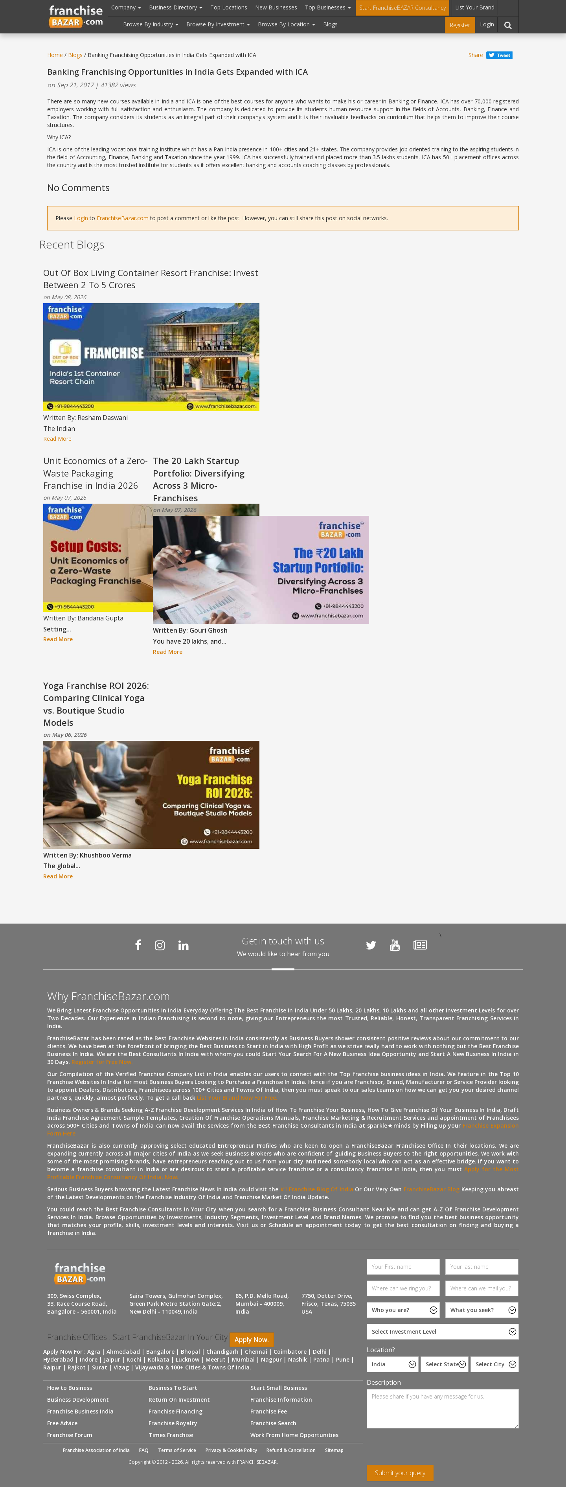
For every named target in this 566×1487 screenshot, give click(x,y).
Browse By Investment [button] (218, 24)
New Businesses (276, 7)
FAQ (144, 1450)
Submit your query (400, 1473)
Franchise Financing (175, 1411)
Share (476, 55)
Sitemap (334, 1450)
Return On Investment (179, 1399)
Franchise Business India (80, 1411)
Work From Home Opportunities (294, 1435)
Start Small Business (278, 1387)
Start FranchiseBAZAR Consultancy (402, 7)
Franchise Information (281, 1399)
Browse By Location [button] (286, 24)
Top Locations (228, 7)
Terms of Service (177, 1450)
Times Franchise (171, 1435)
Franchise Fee (268, 1411)
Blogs (330, 24)
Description (384, 1382)
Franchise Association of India (96, 1450)
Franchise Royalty (173, 1423)
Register (460, 25)
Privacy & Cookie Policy (231, 1450)
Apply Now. (252, 1339)
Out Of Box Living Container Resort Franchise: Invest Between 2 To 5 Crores (150, 279)
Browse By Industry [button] (150, 24)
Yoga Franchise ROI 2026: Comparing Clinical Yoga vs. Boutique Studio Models (96, 703)
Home (55, 55)
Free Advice (62, 1423)
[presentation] (426, 1449)
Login (487, 24)
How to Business (69, 1387)
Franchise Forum (69, 1435)
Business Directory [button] (175, 7)
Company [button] (126, 7)
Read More (57, 438)
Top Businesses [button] (328, 7)
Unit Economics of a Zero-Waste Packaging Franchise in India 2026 (95, 473)
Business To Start (173, 1387)
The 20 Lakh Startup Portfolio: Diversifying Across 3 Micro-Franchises (198, 479)
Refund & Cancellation (291, 1450)
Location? (381, 1349)
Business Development (78, 1399)
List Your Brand (474, 7)
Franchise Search (273, 1423)
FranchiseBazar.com (123, 218)
